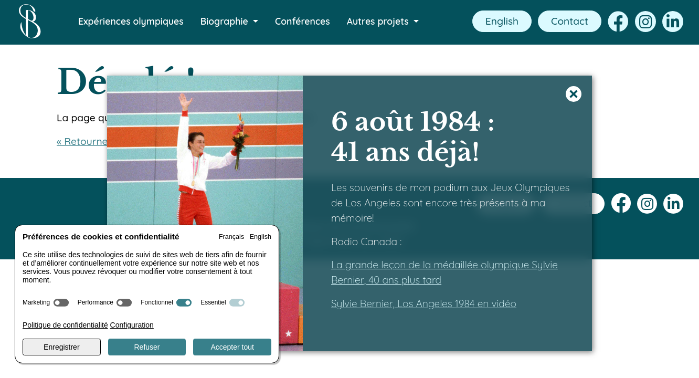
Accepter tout (232, 347)
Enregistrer (61, 347)
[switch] (61, 302)
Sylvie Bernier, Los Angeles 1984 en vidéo (423, 303)
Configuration (132, 325)
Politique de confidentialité (65, 325)
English (501, 21)
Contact (569, 21)
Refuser (147, 347)
